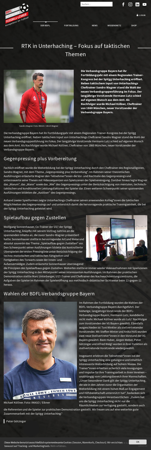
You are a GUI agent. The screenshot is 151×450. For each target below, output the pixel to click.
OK (137, 442)
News (94, 25)
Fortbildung (71, 25)
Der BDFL (45, 25)
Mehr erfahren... (58, 446)
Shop (134, 25)
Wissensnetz (114, 25)
